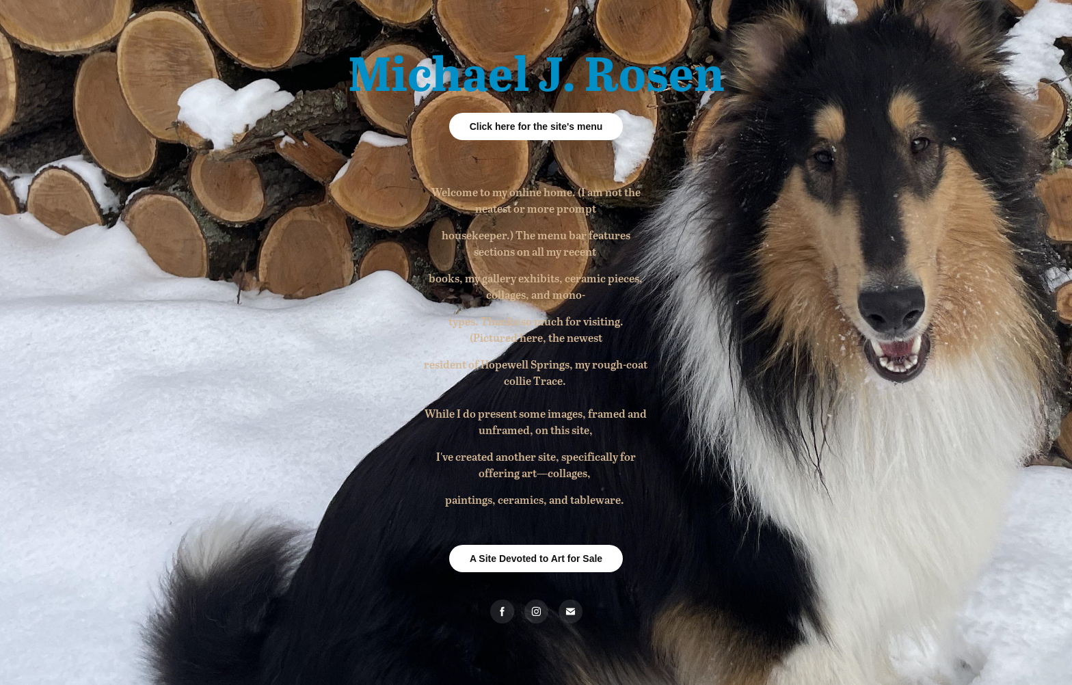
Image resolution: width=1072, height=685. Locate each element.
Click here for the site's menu (536, 126)
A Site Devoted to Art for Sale (536, 558)
